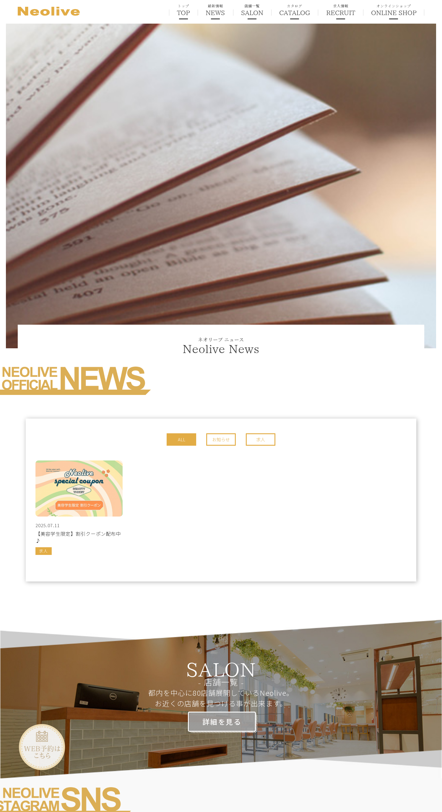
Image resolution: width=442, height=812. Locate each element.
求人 (260, 439)
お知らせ (221, 439)
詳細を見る (221, 721)
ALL (181, 439)
